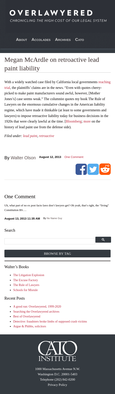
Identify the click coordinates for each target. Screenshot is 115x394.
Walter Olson (23, 157)
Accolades (41, 39)
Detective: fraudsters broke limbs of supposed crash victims (50, 321)
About (21, 39)
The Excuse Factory (25, 280)
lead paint (30, 136)
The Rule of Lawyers (26, 285)
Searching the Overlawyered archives (36, 311)
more (87, 121)
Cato (79, 39)
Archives (63, 39)
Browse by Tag (57, 253)
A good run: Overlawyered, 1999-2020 (37, 306)
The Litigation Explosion (28, 275)
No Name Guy (54, 218)
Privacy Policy (57, 385)
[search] (49, 241)
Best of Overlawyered (26, 316)
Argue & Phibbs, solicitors (29, 326)
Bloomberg (74, 121)
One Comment (74, 157)
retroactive (46, 136)
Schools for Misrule (25, 290)
